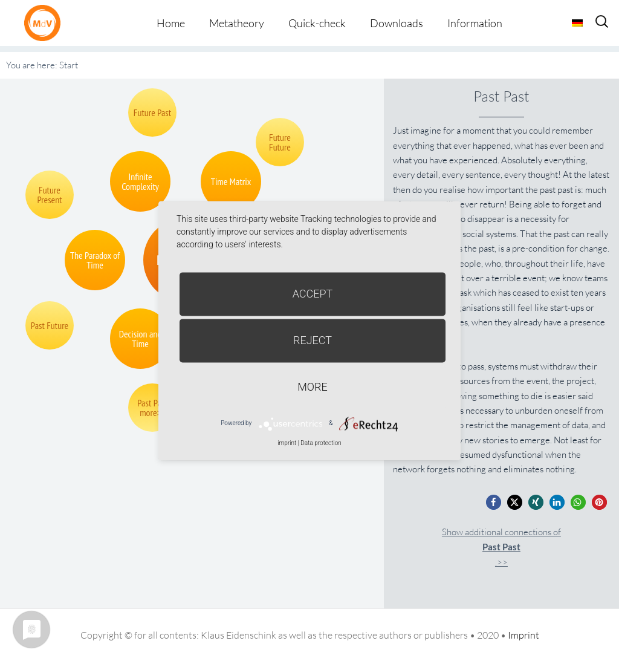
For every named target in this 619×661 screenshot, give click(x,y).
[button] (493, 502)
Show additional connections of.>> (501, 547)
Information (474, 23)
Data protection (320, 443)
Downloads (396, 23)
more (312, 386)
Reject (312, 340)
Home (171, 23)
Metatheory (236, 23)
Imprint (523, 635)
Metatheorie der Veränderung (45, 22)
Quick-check (317, 23)
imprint (286, 443)
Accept (313, 293)
